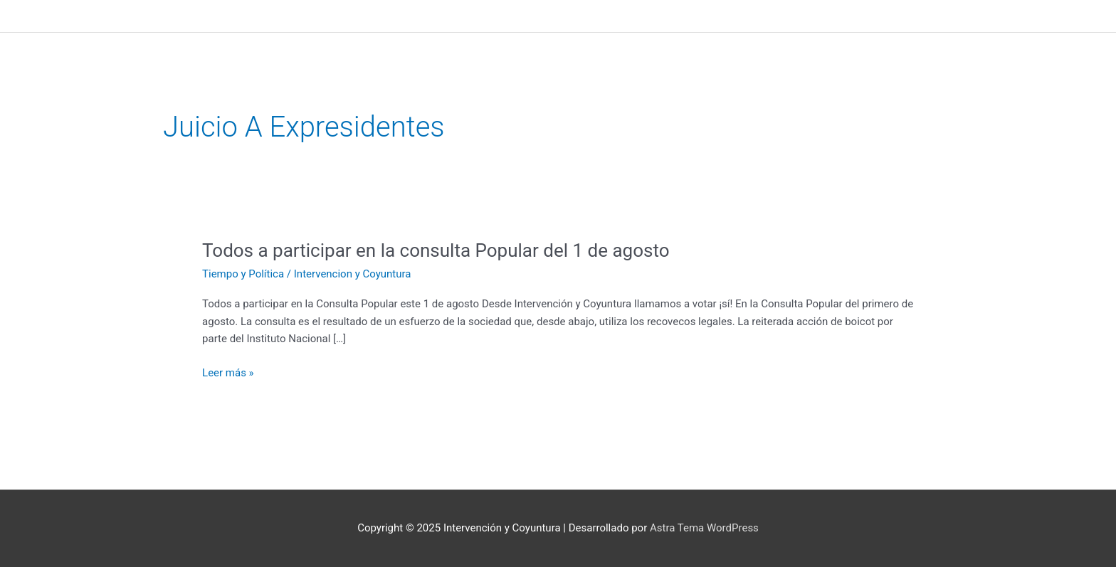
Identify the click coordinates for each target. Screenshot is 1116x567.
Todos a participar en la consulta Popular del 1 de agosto (435, 250)
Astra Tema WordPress (704, 527)
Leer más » (228, 373)
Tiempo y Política (243, 273)
